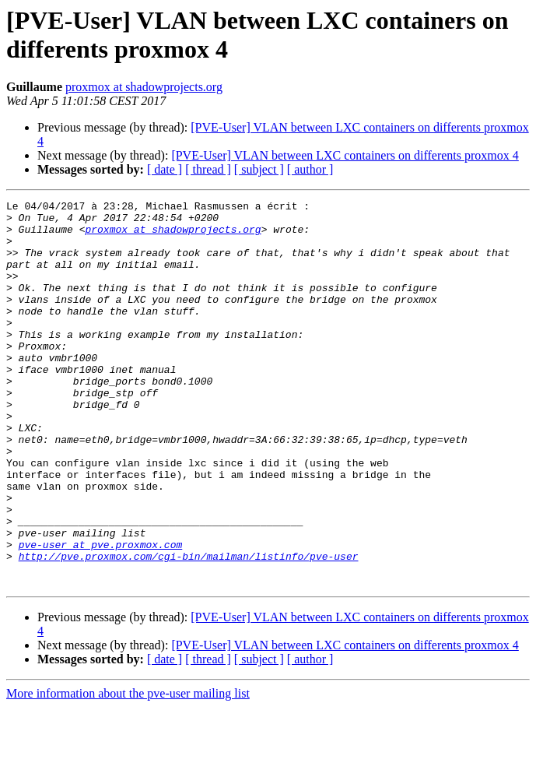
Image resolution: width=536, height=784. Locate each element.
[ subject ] (259, 169)
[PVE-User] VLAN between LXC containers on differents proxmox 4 (344, 155)
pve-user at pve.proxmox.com (101, 614)
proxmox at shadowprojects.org (143, 86)
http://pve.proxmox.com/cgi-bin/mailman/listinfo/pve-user (189, 628)
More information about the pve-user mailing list (128, 770)
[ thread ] (208, 169)
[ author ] (310, 169)
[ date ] (164, 169)
